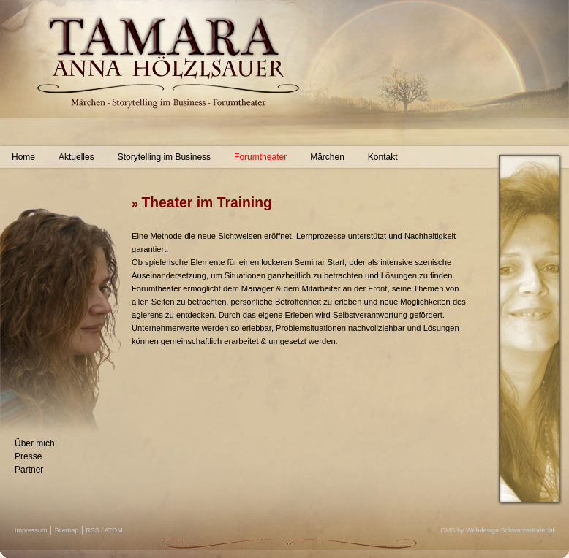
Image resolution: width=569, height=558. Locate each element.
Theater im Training (206, 202)
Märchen (327, 157)
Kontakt (383, 157)
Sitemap (66, 530)
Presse (28, 456)
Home (23, 157)
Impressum (31, 530)
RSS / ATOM (104, 530)
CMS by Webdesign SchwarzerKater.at (497, 530)
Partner (29, 470)
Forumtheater (260, 157)
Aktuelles (76, 157)
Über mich (35, 443)
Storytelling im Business (164, 157)
